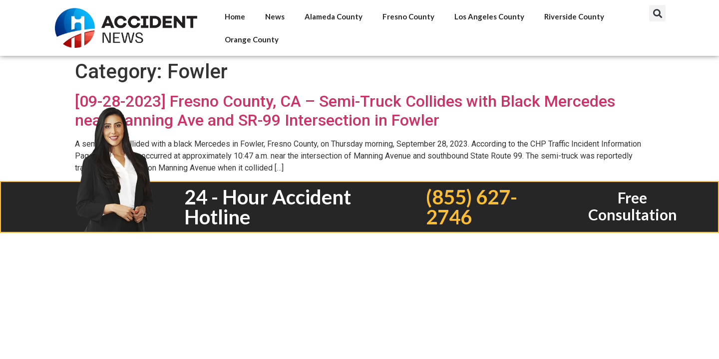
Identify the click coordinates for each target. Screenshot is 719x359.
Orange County (252, 39)
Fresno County (408, 16)
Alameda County (333, 16)
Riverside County (574, 16)
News (275, 16)
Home (235, 16)
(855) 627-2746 (471, 207)
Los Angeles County (489, 16)
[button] (657, 13)
